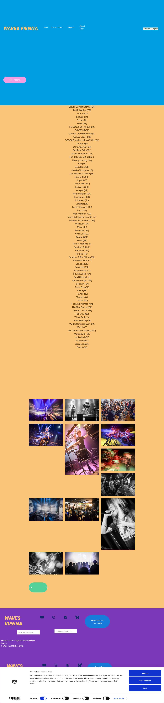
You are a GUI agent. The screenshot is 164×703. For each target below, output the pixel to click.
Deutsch (147, 29)
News (46, 27)
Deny (145, 688)
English (155, 29)
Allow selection (145, 681)
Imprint (4, 643)
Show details (119, 698)
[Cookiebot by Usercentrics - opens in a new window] (15, 698)
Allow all (145, 673)
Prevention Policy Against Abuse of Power (18, 640)
